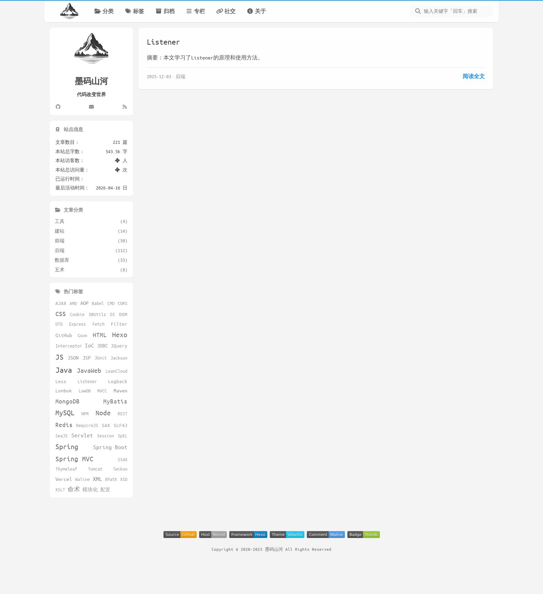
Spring (66, 447)
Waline (82, 479)
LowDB (85, 390)
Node (103, 413)
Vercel (63, 479)
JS (59, 357)
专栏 (195, 11)
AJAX (60, 303)
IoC (89, 345)
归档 (165, 11)
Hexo (119, 334)
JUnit (101, 358)
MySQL (64, 413)
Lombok (63, 390)
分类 (104, 11)
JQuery (119, 346)
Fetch (98, 324)
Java (63, 369)
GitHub (63, 335)
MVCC (102, 390)
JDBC (102, 345)
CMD (111, 303)
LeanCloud (116, 371)
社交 (225, 11)
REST (122, 413)
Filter (119, 324)
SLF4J (120, 425)
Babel (98, 303)
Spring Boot (110, 447)
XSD (123, 479)
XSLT (60, 489)
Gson (82, 335)
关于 (256, 11)
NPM (85, 413)
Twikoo (120, 469)
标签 (134, 11)
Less (60, 381)
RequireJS (87, 425)
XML (97, 478)
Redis (64, 424)
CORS (122, 303)
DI (112, 314)
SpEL (122, 435)
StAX (122, 459)
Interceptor (68, 346)
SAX (106, 425)
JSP (86, 357)
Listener (163, 41)
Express (77, 324)
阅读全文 (474, 76)
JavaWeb (89, 370)
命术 (74, 489)
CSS (60, 313)
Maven (120, 390)
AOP (84, 303)
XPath (111, 479)
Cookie (77, 314)
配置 (105, 489)
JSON (73, 357)
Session (105, 435)
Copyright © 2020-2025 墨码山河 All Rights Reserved (271, 549)
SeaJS (61, 435)
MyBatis (115, 401)
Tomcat (95, 469)
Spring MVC (74, 459)
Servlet (82, 435)
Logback (117, 381)
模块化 (90, 489)
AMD (73, 303)
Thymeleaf (66, 469)
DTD (59, 324)
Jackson (118, 358)
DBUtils (97, 314)
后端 (180, 76)
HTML (100, 334)
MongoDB (67, 401)
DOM (123, 314)
